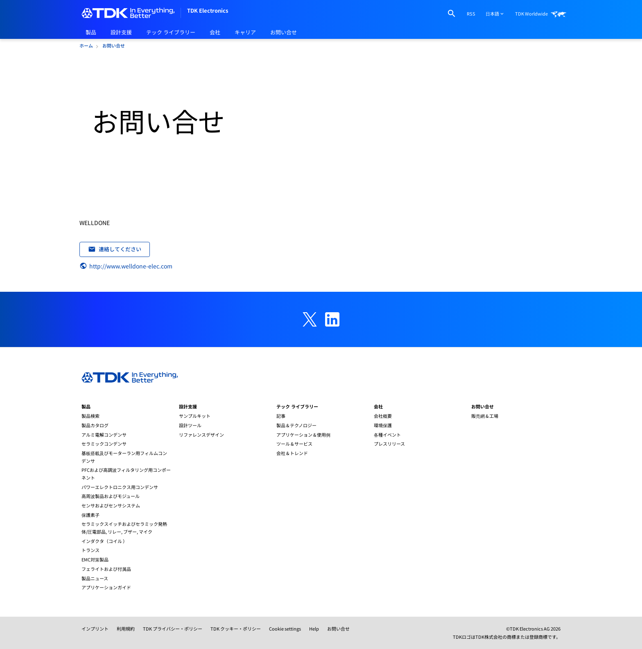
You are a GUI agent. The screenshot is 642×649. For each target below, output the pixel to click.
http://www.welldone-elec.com (125, 266)
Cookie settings (285, 628)
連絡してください (115, 249)
